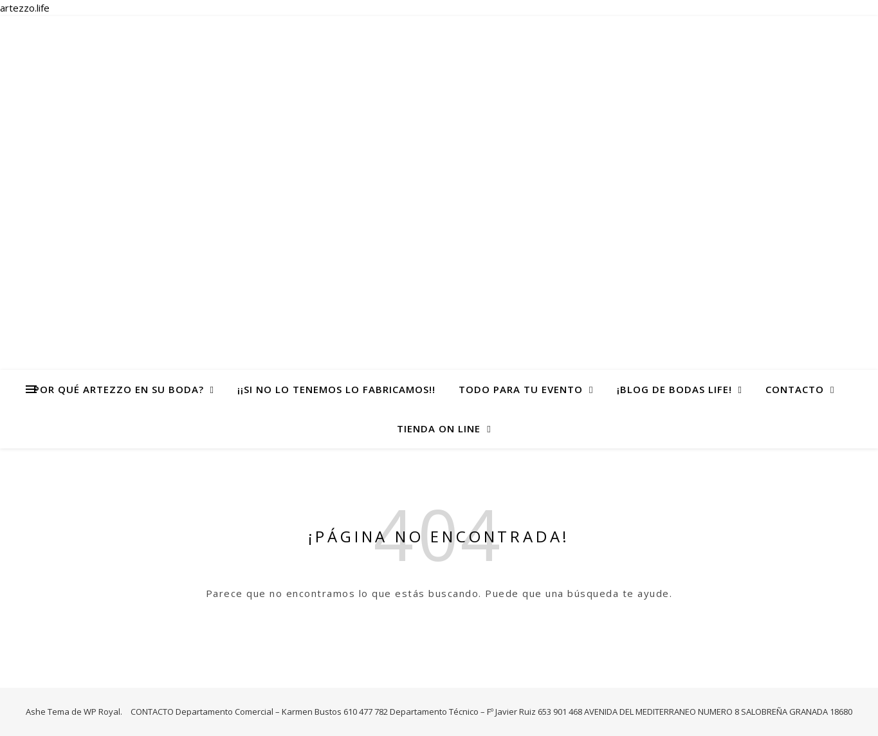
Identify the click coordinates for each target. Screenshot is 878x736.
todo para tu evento (521, 389)
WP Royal (102, 711)
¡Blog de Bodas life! (674, 389)
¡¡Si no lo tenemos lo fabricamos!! (336, 389)
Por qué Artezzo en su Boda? (118, 389)
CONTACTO (794, 389)
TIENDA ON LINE (438, 428)
